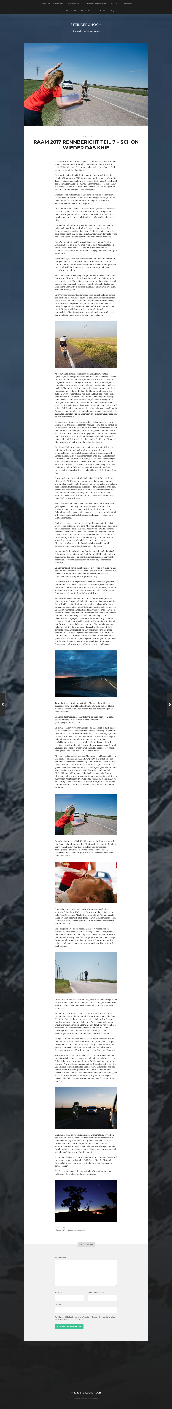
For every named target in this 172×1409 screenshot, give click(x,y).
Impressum (73, 4)
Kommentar (60, 1258)
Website (59, 1305)
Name (58, 1293)
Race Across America (77, 1230)
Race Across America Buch (78, 11)
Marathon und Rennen (95, 4)
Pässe (114, 4)
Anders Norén (91, 1398)
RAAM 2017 (61, 1228)
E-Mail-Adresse (96, 1293)
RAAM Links (127, 4)
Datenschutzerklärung (52, 4)
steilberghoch (85, 25)
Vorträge (102, 11)
